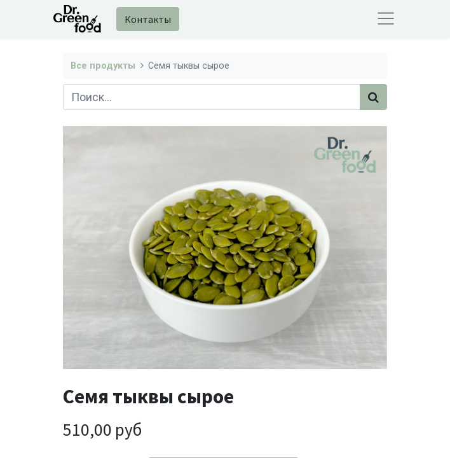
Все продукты (103, 65)
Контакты (148, 19)
